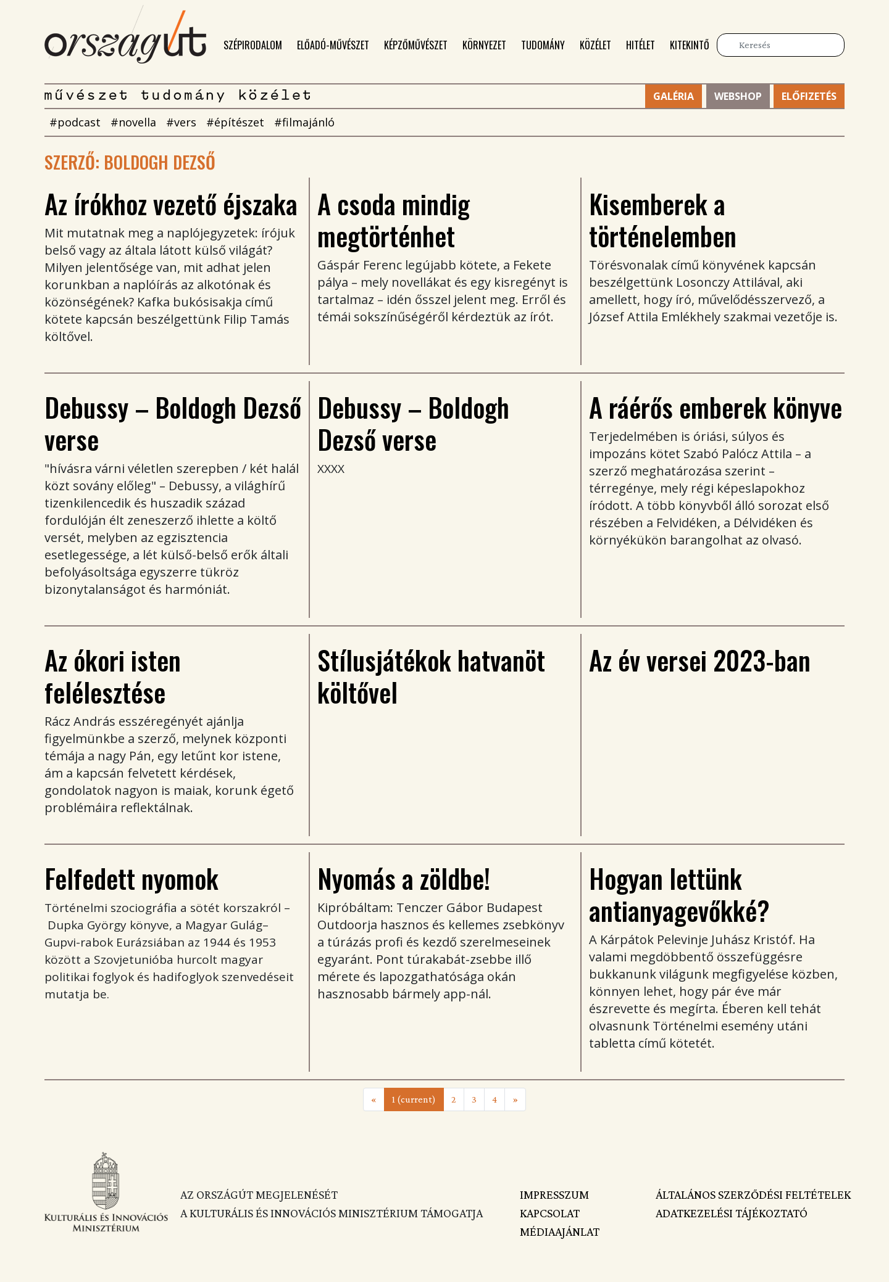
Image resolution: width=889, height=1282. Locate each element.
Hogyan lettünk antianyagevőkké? (679, 894)
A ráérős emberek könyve (715, 407)
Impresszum (554, 1194)
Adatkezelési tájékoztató (732, 1213)
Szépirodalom (252, 45)
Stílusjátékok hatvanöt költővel (431, 676)
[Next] (515, 1099)
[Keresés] (781, 45)
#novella (133, 122)
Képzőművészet (416, 45)
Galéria (673, 96)
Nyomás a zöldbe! (403, 878)
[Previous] (374, 1099)
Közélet (595, 45)
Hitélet (640, 45)
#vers (181, 122)
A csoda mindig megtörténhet (393, 219)
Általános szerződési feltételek (750, 1194)
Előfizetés (809, 96)
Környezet (484, 45)
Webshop (738, 96)
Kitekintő (689, 45)
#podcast (75, 122)
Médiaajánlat (559, 1231)
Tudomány (543, 45)
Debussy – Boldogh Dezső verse (172, 423)
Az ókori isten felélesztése (112, 676)
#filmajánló (304, 122)
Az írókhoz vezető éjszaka (171, 203)
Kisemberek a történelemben (663, 219)
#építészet (235, 122)
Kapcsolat (550, 1213)
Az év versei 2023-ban (700, 660)
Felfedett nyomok (131, 878)
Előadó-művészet (333, 45)
